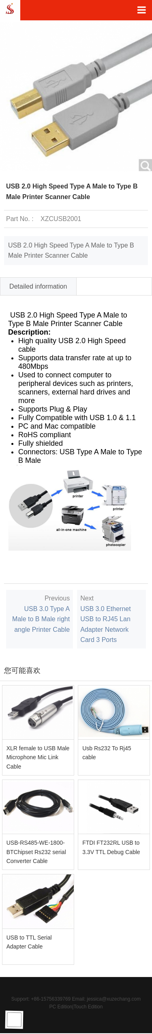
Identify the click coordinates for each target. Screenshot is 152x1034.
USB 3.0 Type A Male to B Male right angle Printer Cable (41, 619)
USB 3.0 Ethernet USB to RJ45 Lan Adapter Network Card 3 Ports (105, 624)
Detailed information (38, 286)
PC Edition (61, 1007)
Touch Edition (88, 1007)
